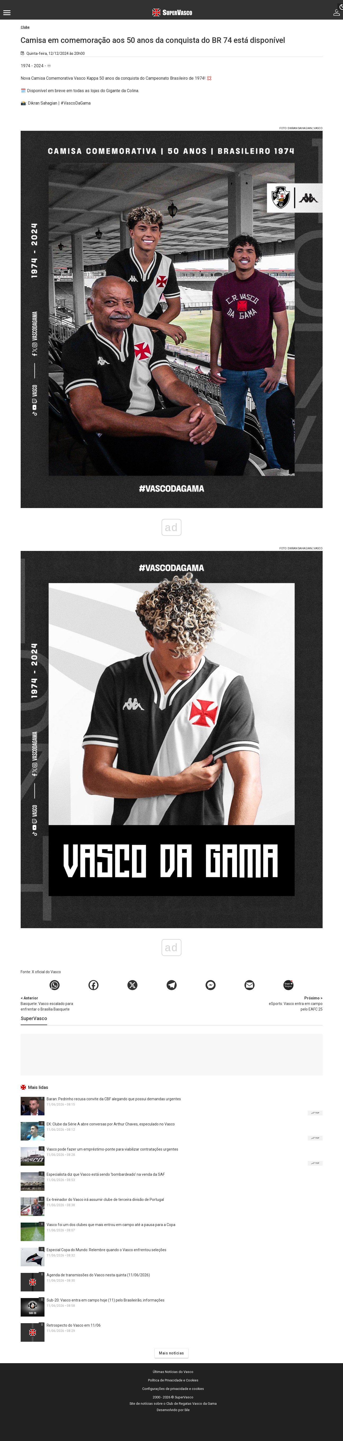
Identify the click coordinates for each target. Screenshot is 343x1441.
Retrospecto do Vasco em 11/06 (74, 1325)
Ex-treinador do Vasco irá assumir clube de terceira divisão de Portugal (105, 1199)
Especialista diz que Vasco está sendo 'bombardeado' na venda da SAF (106, 1174)
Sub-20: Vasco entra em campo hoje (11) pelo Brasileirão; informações (105, 1300)
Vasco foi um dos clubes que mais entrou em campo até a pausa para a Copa (111, 1225)
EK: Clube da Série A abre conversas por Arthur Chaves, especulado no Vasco (111, 1124)
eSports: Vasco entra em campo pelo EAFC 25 (295, 1003)
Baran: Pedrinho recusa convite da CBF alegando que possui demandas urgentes (114, 1099)
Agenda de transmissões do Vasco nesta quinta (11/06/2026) (98, 1275)
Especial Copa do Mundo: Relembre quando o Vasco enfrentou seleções (106, 1250)
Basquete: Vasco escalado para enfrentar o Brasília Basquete (48, 1003)
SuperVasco (34, 1018)
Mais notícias (171, 1353)
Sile (187, 1410)
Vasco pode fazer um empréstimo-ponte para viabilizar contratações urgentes (112, 1149)
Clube (25, 27)
